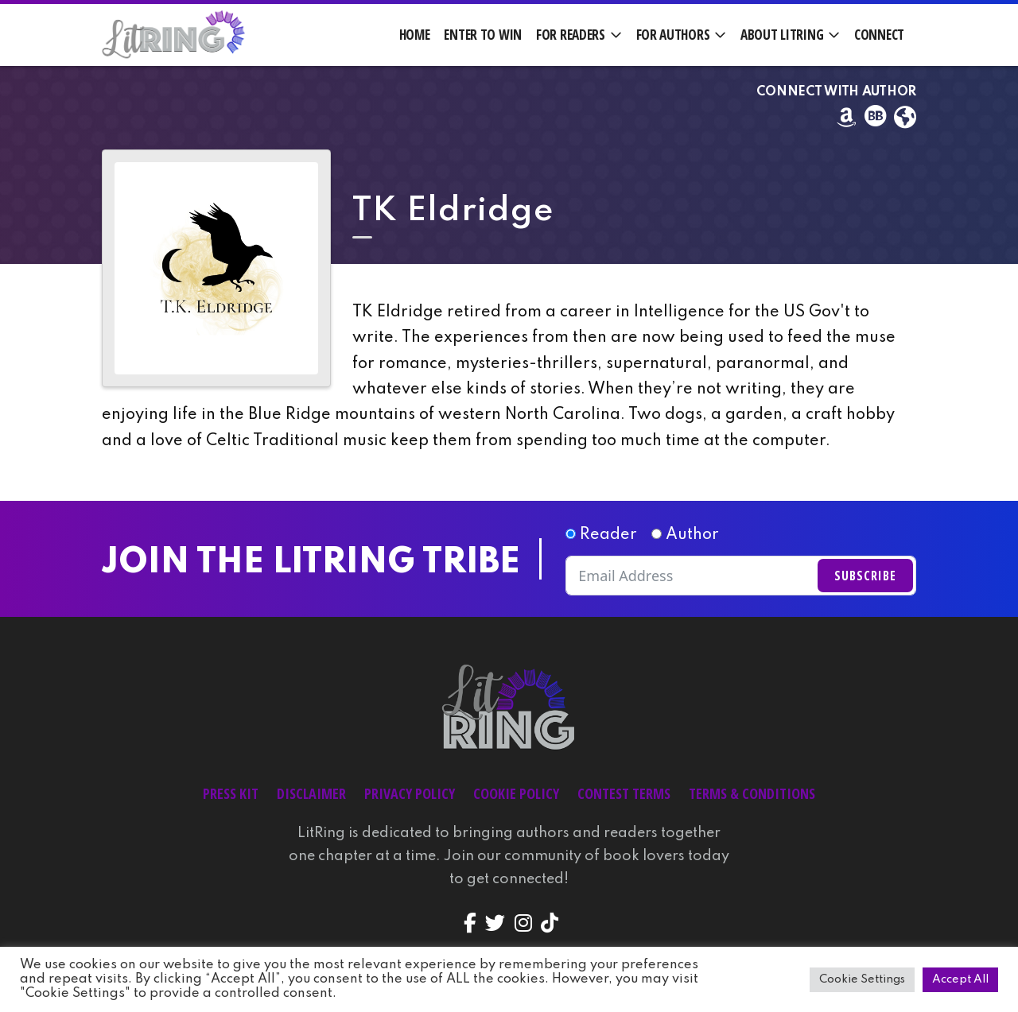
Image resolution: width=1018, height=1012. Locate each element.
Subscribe (865, 575)
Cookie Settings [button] (862, 979)
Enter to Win (483, 34)
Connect (879, 34)
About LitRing (781, 34)
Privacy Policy (409, 793)
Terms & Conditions (752, 793)
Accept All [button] (960, 979)
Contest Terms (623, 793)
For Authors (673, 34)
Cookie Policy (516, 793)
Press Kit (230, 793)
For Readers (570, 34)
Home (414, 34)
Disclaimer (311, 793)
